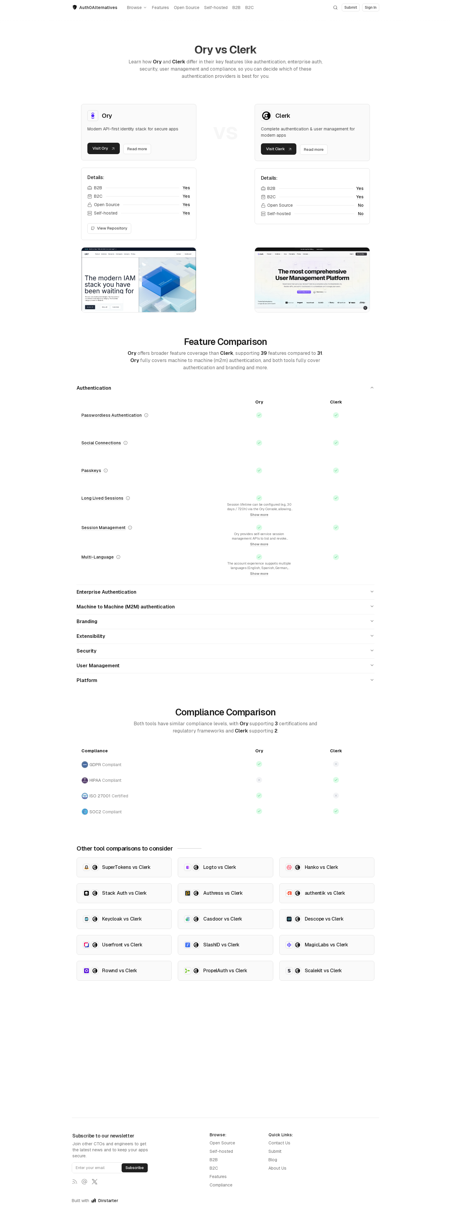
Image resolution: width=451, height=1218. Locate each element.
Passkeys (91, 471)
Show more (259, 515)
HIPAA (101, 781)
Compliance (221, 1185)
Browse (137, 7)
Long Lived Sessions (102, 499)
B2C (249, 7)
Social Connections (101, 443)
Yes (186, 189)
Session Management (103, 528)
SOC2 (101, 812)
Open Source (186, 7)
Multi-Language (97, 558)
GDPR (101, 765)
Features (160, 7)
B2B (236, 7)
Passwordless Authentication (111, 416)
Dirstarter (105, 1200)
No (361, 206)
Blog (272, 1159)
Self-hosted (216, 7)
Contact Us (279, 1143)
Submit (274, 1151)
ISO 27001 (104, 796)
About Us (277, 1168)
